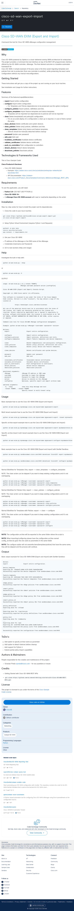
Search (16, 8)
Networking (7, 726)
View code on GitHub (37, 702)
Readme (8, 27)
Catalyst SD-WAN (9, 735)
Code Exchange (6, 8)
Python (5, 743)
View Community (37, 833)
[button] (43, 833)
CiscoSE (9, 710)
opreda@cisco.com (23, 663)
